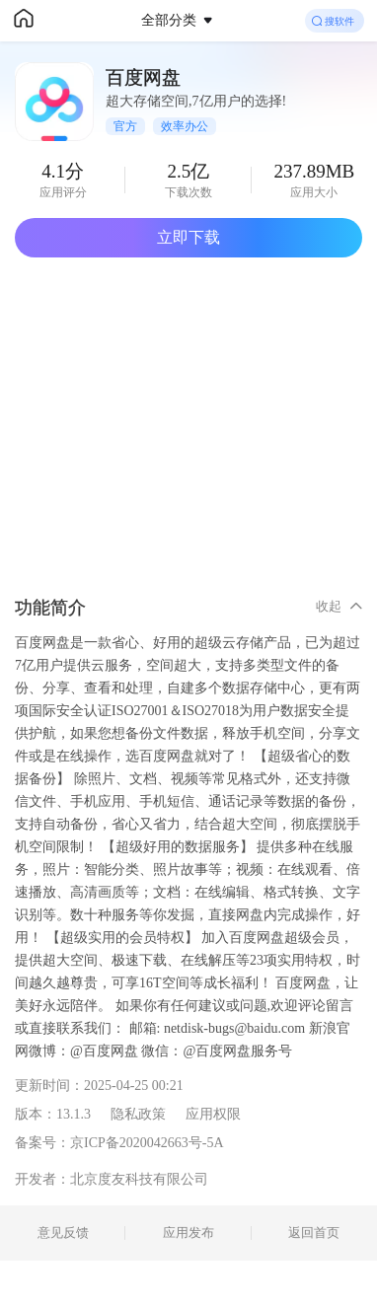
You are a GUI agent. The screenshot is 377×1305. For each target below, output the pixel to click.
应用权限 (213, 1114)
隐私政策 (138, 1114)
